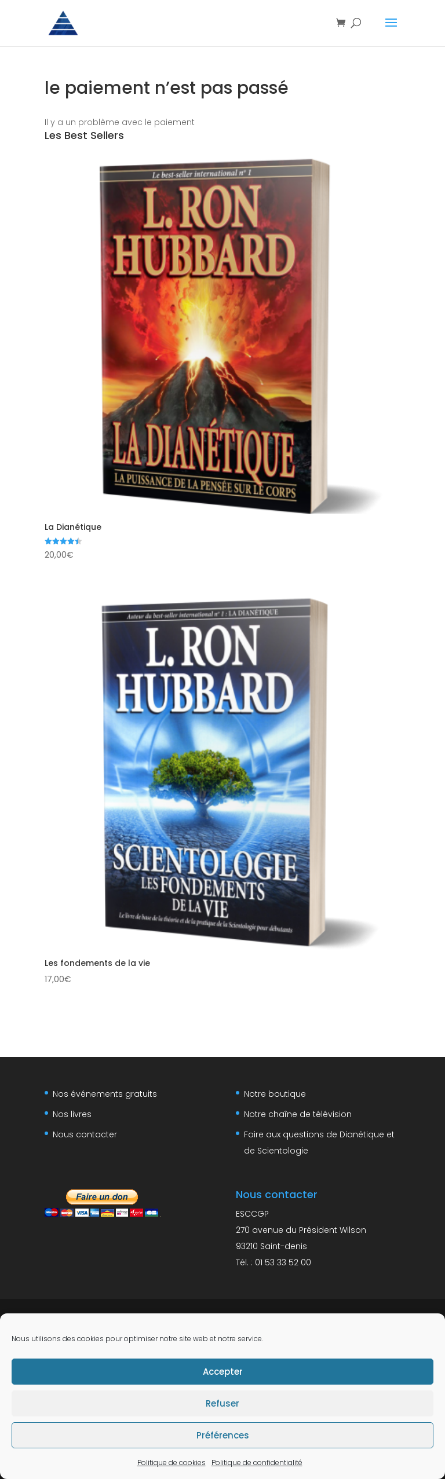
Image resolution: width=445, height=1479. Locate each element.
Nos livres (72, 1114)
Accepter (223, 1371)
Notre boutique (275, 1094)
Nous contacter (85, 1134)
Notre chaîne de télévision (298, 1114)
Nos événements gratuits (105, 1094)
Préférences (222, 1435)
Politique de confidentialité (256, 1462)
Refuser (222, 1403)
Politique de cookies (171, 1462)
